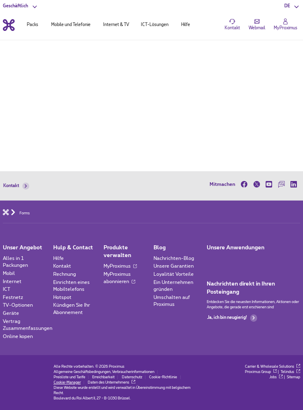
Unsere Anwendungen (235, 248)
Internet (12, 281)
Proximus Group (261, 372)
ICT (6, 289)
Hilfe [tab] (185, 25)
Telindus (290, 372)
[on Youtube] (269, 184)
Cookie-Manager (67, 382)
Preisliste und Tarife (69, 377)
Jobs (275, 377)
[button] (292, 6)
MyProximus (120, 266)
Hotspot (62, 297)
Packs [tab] (32, 25)
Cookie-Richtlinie (163, 377)
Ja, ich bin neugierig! (232, 317)
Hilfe (58, 258)
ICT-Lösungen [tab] (155, 25)
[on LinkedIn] (294, 184)
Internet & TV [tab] (116, 25)
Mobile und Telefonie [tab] (71, 25)
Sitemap (293, 377)
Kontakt (16, 186)
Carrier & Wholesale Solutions (272, 367)
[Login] (285, 24)
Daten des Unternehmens (111, 382)
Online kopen (18, 336)
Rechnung (64, 274)
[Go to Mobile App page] (228, 260)
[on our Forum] (281, 184)
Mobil (9, 273)
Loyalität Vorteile (174, 274)
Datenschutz (132, 377)
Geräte (11, 313)
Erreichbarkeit (103, 377)
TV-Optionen (18, 305)
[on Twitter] (256, 184)
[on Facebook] (245, 184)
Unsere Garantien (174, 266)
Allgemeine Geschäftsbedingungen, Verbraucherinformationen (104, 372)
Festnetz (13, 297)
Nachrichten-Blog (174, 258)
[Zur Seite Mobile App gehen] (212, 260)
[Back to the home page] (9, 24)
